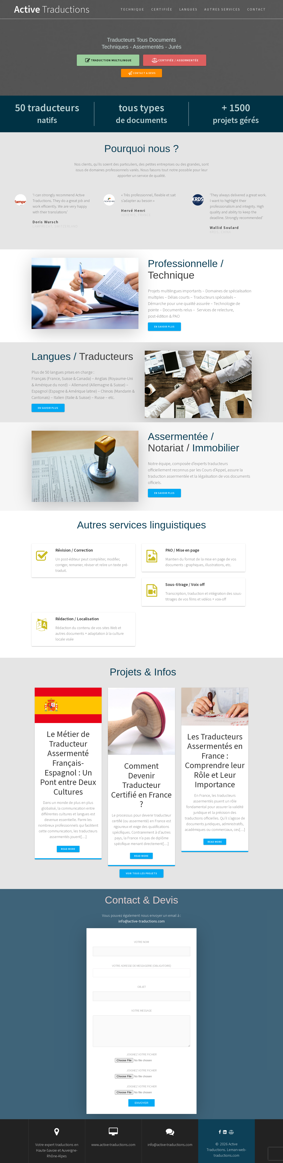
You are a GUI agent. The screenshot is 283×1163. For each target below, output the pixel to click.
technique (132, 9)
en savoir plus (164, 326)
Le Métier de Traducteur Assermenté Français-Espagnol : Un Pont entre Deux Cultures (68, 763)
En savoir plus (48, 407)
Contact (256, 9)
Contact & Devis (142, 73)
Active (51, 9)
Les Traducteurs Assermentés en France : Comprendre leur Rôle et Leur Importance (215, 760)
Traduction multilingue (108, 60)
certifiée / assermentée (175, 60)
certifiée (162, 9)
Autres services (222, 9)
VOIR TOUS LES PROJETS (141, 873)
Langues (188, 9)
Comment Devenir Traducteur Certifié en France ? (141, 785)
